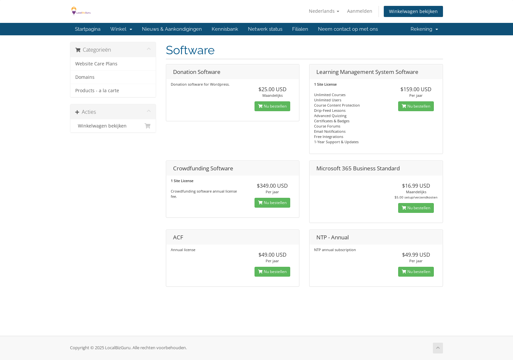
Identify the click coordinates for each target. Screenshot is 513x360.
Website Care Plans (96, 64)
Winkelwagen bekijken (413, 11)
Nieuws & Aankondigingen (172, 29)
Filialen (300, 29)
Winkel (121, 29)
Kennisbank (225, 29)
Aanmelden (359, 11)
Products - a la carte (97, 91)
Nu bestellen (272, 106)
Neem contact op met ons (348, 29)
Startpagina (87, 29)
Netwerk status (265, 29)
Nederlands (324, 11)
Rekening (424, 29)
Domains (85, 77)
